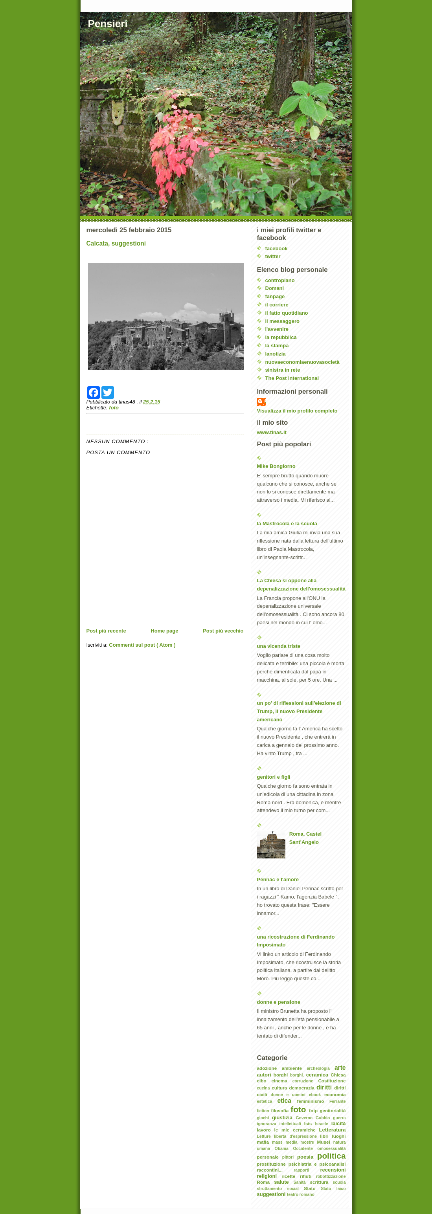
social (295, 1188)
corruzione (305, 1081)
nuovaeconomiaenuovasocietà (302, 362)
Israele (323, 1124)
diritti (325, 1087)
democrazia (302, 1087)
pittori (289, 1157)
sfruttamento (272, 1188)
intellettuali (291, 1124)
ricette (290, 1176)
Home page (164, 631)
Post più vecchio (223, 631)
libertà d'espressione (297, 1136)
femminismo (313, 1101)
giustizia (284, 1117)
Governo (306, 1118)
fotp (314, 1110)
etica (287, 1100)
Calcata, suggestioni (116, 243)
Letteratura (332, 1130)
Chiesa (338, 1074)
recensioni (333, 1170)
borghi (282, 1074)
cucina (264, 1088)
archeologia (320, 1068)
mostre (308, 1142)
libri (326, 1136)
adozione (269, 1068)
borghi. (298, 1075)
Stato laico (333, 1188)
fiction (264, 1111)
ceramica (318, 1075)
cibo (264, 1080)
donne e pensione (279, 1002)
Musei (325, 1141)
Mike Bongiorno (276, 466)
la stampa (277, 345)
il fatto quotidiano (286, 313)
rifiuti (308, 1176)
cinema (281, 1080)
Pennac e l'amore (278, 879)
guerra (339, 1118)
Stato (312, 1188)
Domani (274, 288)
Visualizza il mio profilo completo (297, 411)
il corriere (277, 305)
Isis (309, 1123)
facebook (276, 248)
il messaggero (282, 321)
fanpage (275, 296)
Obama (284, 1148)
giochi (264, 1118)
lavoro (265, 1129)
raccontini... (275, 1169)
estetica (267, 1101)
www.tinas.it (272, 432)
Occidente (305, 1148)
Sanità (301, 1182)
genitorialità (333, 1110)
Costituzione (332, 1080)
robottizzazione (331, 1176)
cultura (280, 1087)
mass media (286, 1142)
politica (331, 1155)
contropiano (280, 280)
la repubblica (281, 337)
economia (335, 1094)
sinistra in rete (282, 370)
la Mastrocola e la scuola (287, 523)
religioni (269, 1176)
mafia (264, 1141)
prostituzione (273, 1163)
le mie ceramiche (296, 1129)
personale (269, 1156)
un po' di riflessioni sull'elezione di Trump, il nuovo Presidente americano (299, 711)
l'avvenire (277, 329)
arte (340, 1067)
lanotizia (275, 354)
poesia (307, 1157)
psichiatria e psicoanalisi (317, 1163)
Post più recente (106, 631)
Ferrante (337, 1101)
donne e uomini (290, 1095)
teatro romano (300, 1194)
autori (265, 1075)
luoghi (339, 1136)
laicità (338, 1123)
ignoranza (268, 1124)
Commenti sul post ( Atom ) (142, 645)
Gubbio (324, 1118)
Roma (265, 1182)
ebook (316, 1095)
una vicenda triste (279, 646)
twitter (273, 256)
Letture (265, 1136)
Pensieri (108, 23)
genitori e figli (273, 777)
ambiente (294, 1068)
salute (283, 1182)
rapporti (307, 1170)
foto (114, 408)
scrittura (321, 1182)
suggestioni (272, 1194)
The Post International (292, 378)
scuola (339, 1182)
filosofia (280, 1110)
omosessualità (331, 1148)
